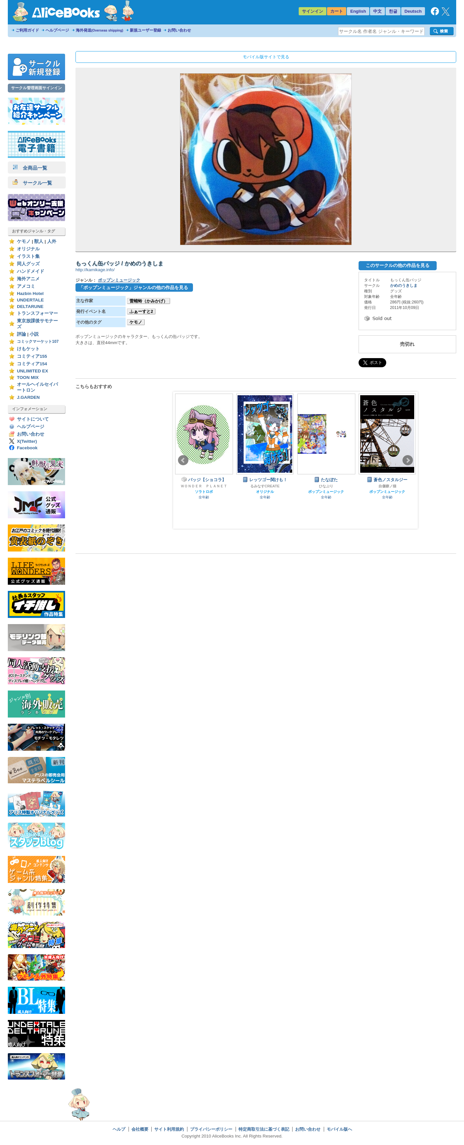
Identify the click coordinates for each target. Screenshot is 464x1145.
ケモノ (24, 241)
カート (336, 11)
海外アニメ (28, 278)
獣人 (38, 241)
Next (408, 460)
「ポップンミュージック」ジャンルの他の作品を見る (133, 287)
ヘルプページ (57, 30)
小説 (34, 334)
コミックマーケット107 (38, 341)
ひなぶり (326, 486)
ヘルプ (119, 1129)
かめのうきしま (403, 285)
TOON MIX (28, 377)
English (358, 11)
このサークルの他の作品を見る (398, 265)
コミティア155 (32, 356)
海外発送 (99, 30)
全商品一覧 (30, 168)
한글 (393, 11)
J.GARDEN (28, 397)
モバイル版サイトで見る (266, 56)
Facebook (27, 447)
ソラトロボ (204, 492)
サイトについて (33, 419)
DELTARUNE (30, 306)
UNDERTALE (30, 300)
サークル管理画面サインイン (36, 88)
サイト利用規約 (169, 1129)
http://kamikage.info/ (95, 269)
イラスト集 (28, 256)
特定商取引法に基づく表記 (264, 1129)
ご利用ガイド (27, 30)
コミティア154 (32, 363)
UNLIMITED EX (32, 371)
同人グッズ (28, 263)
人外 (51, 241)
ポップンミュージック (119, 280)
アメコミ (26, 286)
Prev (183, 460)
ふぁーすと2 (141, 311)
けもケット (28, 348)
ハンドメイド (30, 271)
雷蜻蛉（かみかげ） (149, 301)
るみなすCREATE (265, 486)
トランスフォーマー (37, 313)
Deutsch (413, 11)
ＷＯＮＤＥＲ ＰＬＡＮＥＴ (204, 486)
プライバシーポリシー (211, 1129)
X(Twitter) (27, 441)
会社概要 (139, 1129)
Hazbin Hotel (30, 293)
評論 (21, 334)
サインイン (312, 11)
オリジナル (28, 248)
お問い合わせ (179, 30)
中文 (377, 11)
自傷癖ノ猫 (387, 486)
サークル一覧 (32, 183)
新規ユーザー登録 (145, 30)
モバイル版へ (339, 1129)
